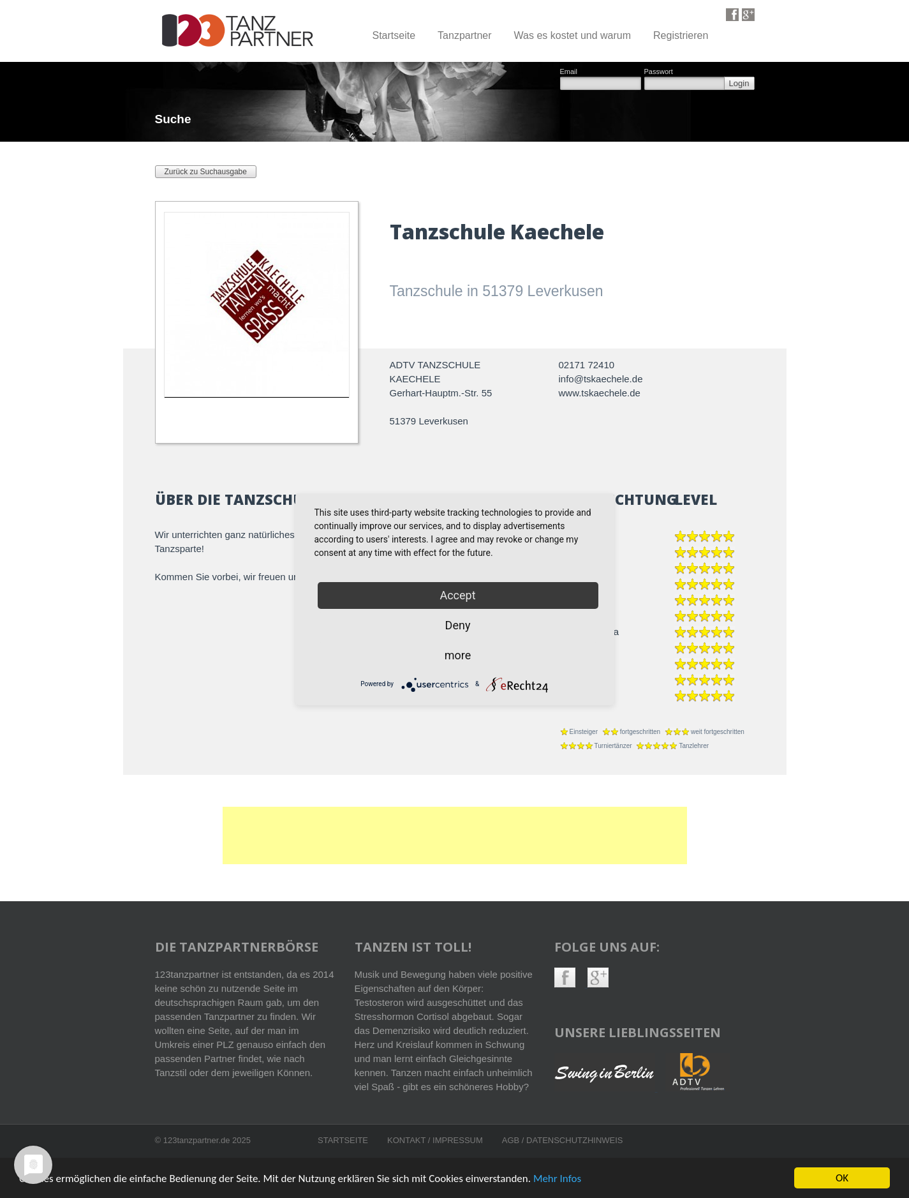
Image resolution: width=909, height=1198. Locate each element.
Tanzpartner (465, 35)
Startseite (393, 35)
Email (569, 71)
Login (739, 83)
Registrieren (680, 35)
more (458, 655)
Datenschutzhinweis (574, 1140)
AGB (512, 1140)
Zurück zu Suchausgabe (206, 171)
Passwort (658, 71)
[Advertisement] (455, 835)
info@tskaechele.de (601, 378)
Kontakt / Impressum (435, 1140)
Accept (457, 595)
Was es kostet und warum (572, 35)
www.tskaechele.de (599, 392)
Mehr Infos (557, 1180)
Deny (458, 625)
